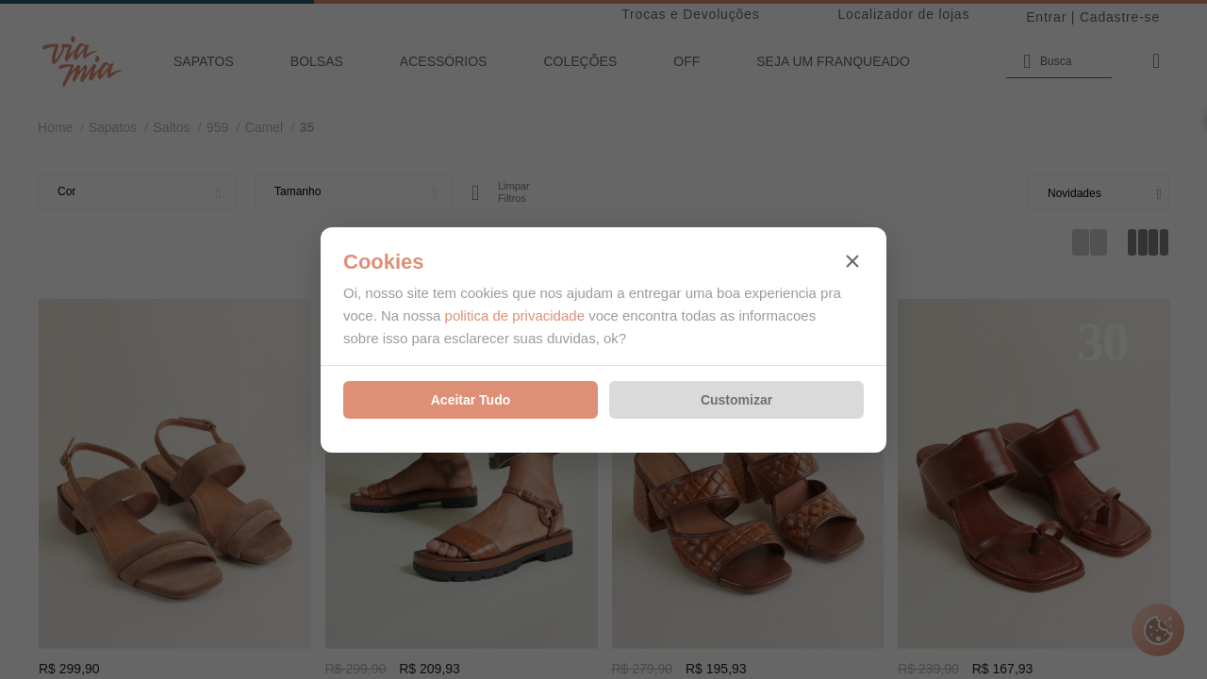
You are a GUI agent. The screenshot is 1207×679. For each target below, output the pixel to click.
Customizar (736, 399)
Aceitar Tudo (471, 399)
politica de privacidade (515, 315)
